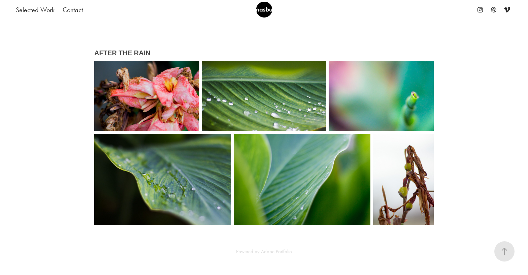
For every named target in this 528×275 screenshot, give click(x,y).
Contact (73, 10)
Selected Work (35, 10)
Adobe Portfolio (276, 251)
